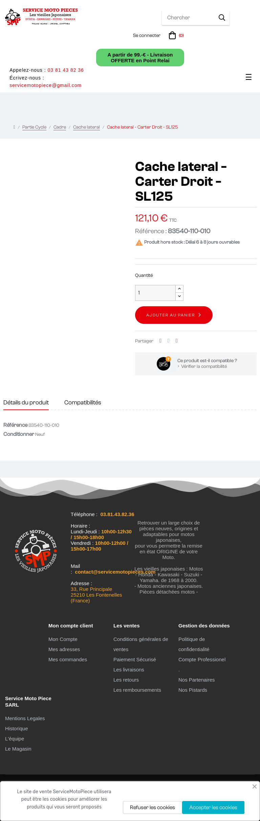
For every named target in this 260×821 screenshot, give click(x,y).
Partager (160, 341)
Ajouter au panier (170, 315)
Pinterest (177, 341)
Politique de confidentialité (194, 644)
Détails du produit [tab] (26, 402)
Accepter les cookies (213, 807)
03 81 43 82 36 (65, 70)
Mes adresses (64, 649)
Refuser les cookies (152, 807)
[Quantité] (155, 293)
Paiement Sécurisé (134, 659)
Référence (15, 425)
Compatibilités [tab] (82, 402)
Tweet (169, 341)
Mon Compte (63, 639)
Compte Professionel (201, 659)
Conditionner (18, 434)
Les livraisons (128, 669)
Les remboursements (137, 690)
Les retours (126, 680)
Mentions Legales (25, 718)
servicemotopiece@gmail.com (45, 85)
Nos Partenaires (196, 680)
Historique (16, 728)
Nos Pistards (192, 690)
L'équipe (14, 738)
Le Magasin (18, 749)
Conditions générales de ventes (140, 644)
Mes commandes (67, 659)
